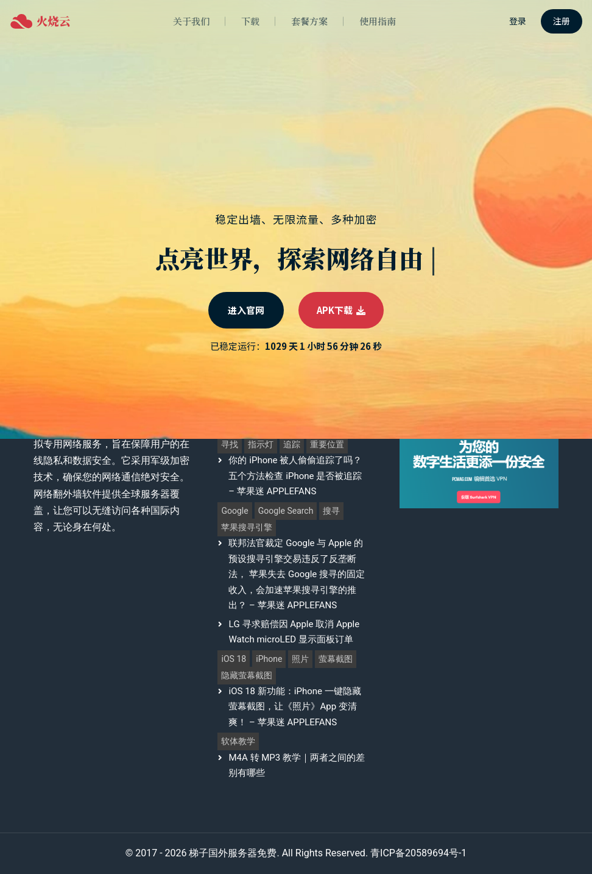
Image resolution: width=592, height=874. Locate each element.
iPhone (269, 659)
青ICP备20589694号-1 (418, 853)
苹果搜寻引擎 (246, 527)
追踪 (291, 444)
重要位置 (327, 444)
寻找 (229, 444)
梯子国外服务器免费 (233, 853)
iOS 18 (233, 659)
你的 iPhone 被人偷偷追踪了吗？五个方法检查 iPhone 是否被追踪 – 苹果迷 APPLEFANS (295, 475)
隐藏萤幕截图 (246, 675)
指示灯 (260, 444)
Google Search (286, 511)
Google (234, 511)
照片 (300, 659)
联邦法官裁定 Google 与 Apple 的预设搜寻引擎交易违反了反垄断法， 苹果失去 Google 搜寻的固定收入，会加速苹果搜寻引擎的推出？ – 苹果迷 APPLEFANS (296, 574)
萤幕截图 (336, 659)
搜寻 (331, 511)
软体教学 (238, 741)
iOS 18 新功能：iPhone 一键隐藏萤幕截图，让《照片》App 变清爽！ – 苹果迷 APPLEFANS (294, 706)
